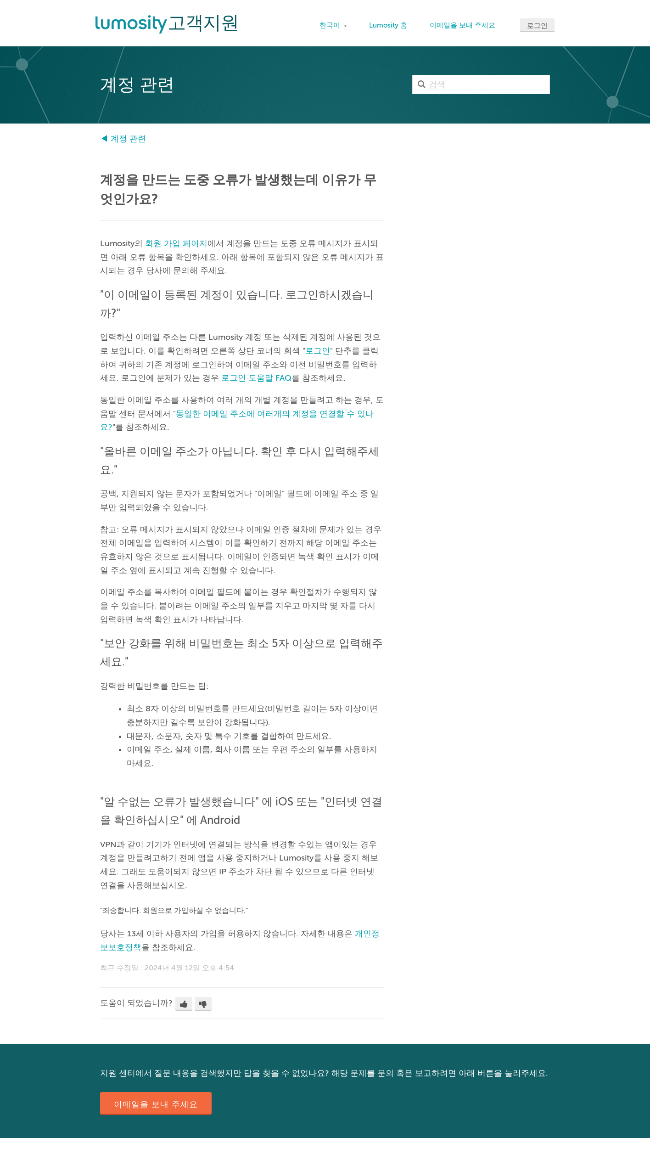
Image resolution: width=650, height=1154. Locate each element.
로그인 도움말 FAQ (256, 378)
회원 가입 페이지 (176, 243)
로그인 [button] (537, 25)
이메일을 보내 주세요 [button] (156, 1104)
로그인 (317, 350)
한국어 (330, 25)
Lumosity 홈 (388, 25)
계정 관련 (128, 138)
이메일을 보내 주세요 (462, 25)
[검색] (481, 84)
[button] (183, 1004)
